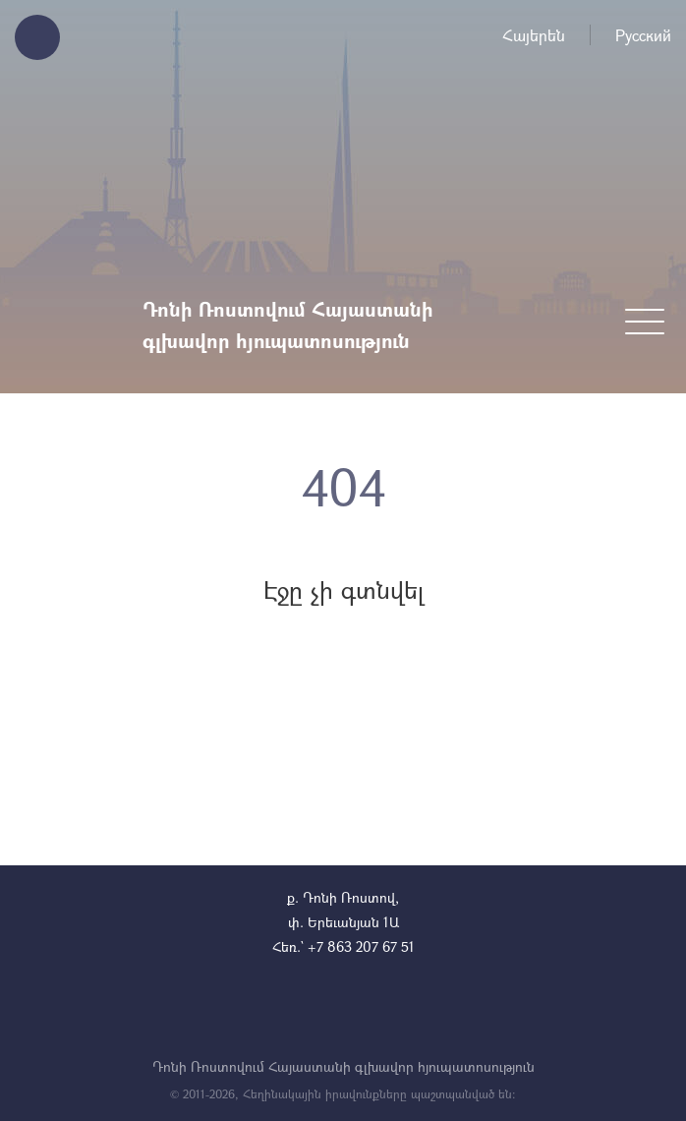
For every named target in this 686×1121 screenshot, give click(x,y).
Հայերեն (533, 35)
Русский (643, 35)
